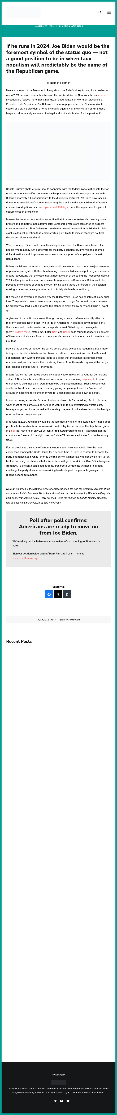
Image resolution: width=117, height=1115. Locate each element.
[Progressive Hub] (23, 12)
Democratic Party (46, 620)
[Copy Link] (67, 594)
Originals (77, 26)
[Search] (98, 12)
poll (13, 430)
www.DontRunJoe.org (25, 558)
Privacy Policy (58, 1074)
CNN (55, 332)
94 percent (88, 379)
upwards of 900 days (56, 207)
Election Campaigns (70, 620)
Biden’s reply (22, 332)
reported (102, 95)
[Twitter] (58, 594)
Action (66, 26)
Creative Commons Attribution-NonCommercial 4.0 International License (73, 1088)
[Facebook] (49, 594)
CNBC (66, 332)
